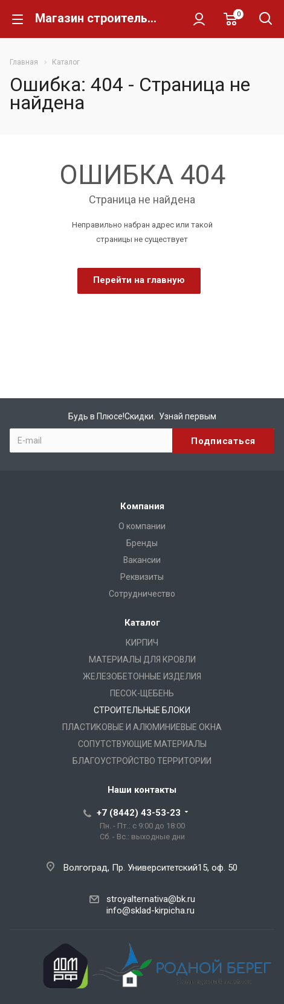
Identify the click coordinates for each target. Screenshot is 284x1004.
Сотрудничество (142, 594)
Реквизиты (142, 577)
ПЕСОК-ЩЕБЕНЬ (142, 693)
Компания (142, 506)
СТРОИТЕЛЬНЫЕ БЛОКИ (142, 710)
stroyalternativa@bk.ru (150, 899)
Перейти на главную (139, 280)
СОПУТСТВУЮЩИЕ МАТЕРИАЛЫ (142, 744)
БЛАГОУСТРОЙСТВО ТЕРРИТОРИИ (142, 761)
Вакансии (142, 560)
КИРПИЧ (142, 642)
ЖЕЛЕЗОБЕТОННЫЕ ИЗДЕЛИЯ (142, 676)
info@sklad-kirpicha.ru (150, 910)
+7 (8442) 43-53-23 (139, 812)
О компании (142, 526)
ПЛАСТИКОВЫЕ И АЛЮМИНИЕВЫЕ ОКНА (142, 727)
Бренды (142, 543)
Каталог (142, 622)
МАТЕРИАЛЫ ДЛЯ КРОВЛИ (142, 659)
